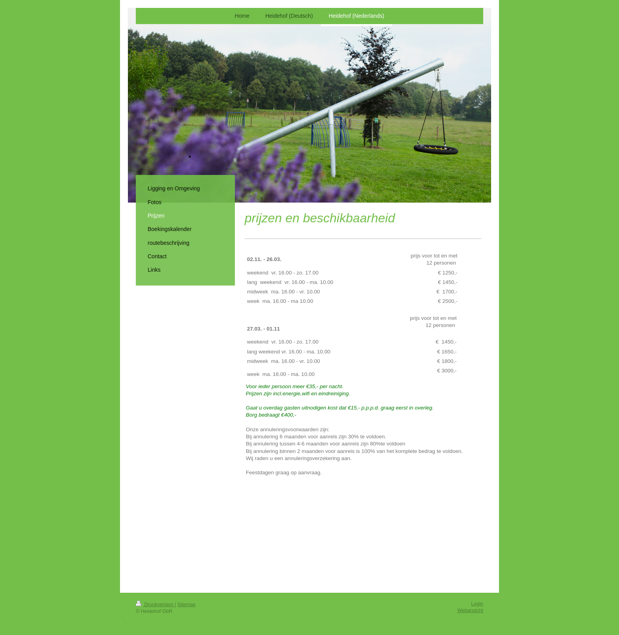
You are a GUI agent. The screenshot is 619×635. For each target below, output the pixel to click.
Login (477, 604)
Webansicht (470, 610)
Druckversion (155, 604)
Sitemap (186, 604)
